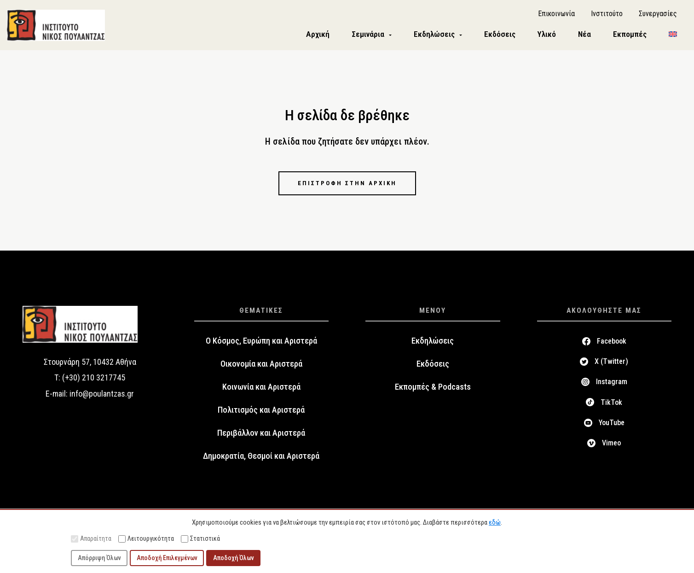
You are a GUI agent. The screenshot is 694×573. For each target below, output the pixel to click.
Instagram (611, 383)
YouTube (612, 424)
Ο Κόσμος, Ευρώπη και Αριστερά (261, 342)
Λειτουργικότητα (146, 539)
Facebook (611, 342)
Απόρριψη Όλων (99, 557)
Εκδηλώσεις (432, 342)
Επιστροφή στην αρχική (347, 184)
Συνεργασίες (658, 14)
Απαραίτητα (91, 539)
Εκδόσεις (432, 365)
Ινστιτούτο (607, 14)
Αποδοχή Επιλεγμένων (167, 557)
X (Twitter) (611, 363)
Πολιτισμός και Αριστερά (261, 411)
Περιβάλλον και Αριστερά (261, 434)
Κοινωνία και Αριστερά (261, 388)
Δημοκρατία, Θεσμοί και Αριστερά (261, 457)
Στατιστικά (200, 539)
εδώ (495, 522)
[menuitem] (673, 35)
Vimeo (611, 444)
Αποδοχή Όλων (233, 557)
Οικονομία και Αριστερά (261, 365)
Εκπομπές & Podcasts (433, 388)
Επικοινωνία (556, 14)
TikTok (611, 403)
